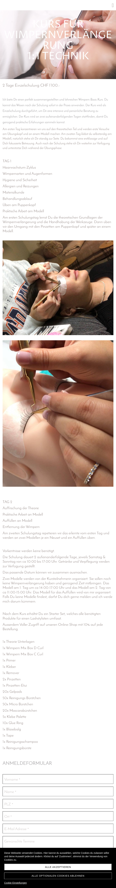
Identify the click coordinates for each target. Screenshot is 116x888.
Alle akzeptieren (58, 867)
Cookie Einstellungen (15, 882)
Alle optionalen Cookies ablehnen (58, 875)
